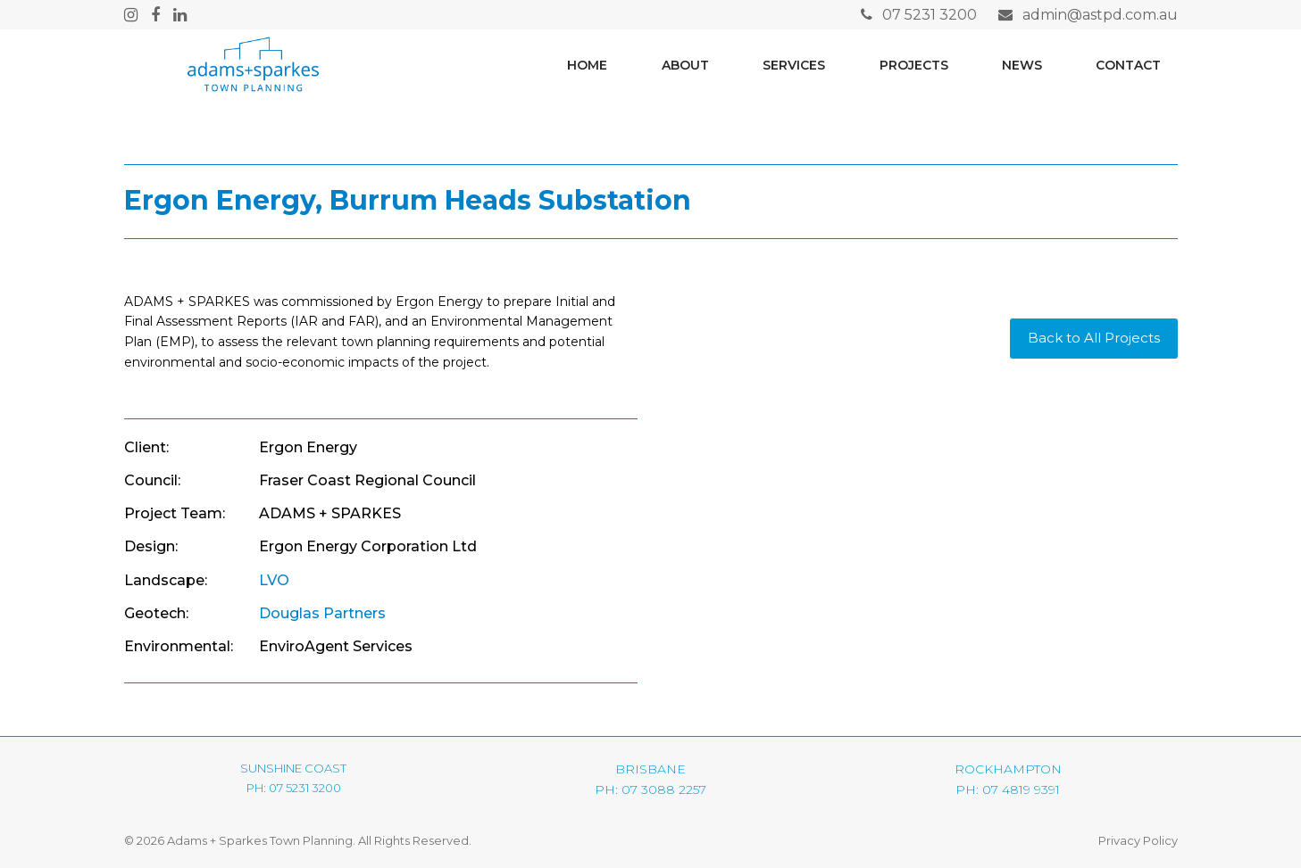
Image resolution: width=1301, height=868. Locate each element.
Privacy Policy (1138, 840)
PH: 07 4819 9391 (1007, 789)
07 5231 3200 (929, 14)
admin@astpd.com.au (1100, 14)
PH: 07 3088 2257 (650, 789)
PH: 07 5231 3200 (293, 788)
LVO (274, 580)
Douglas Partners (322, 613)
